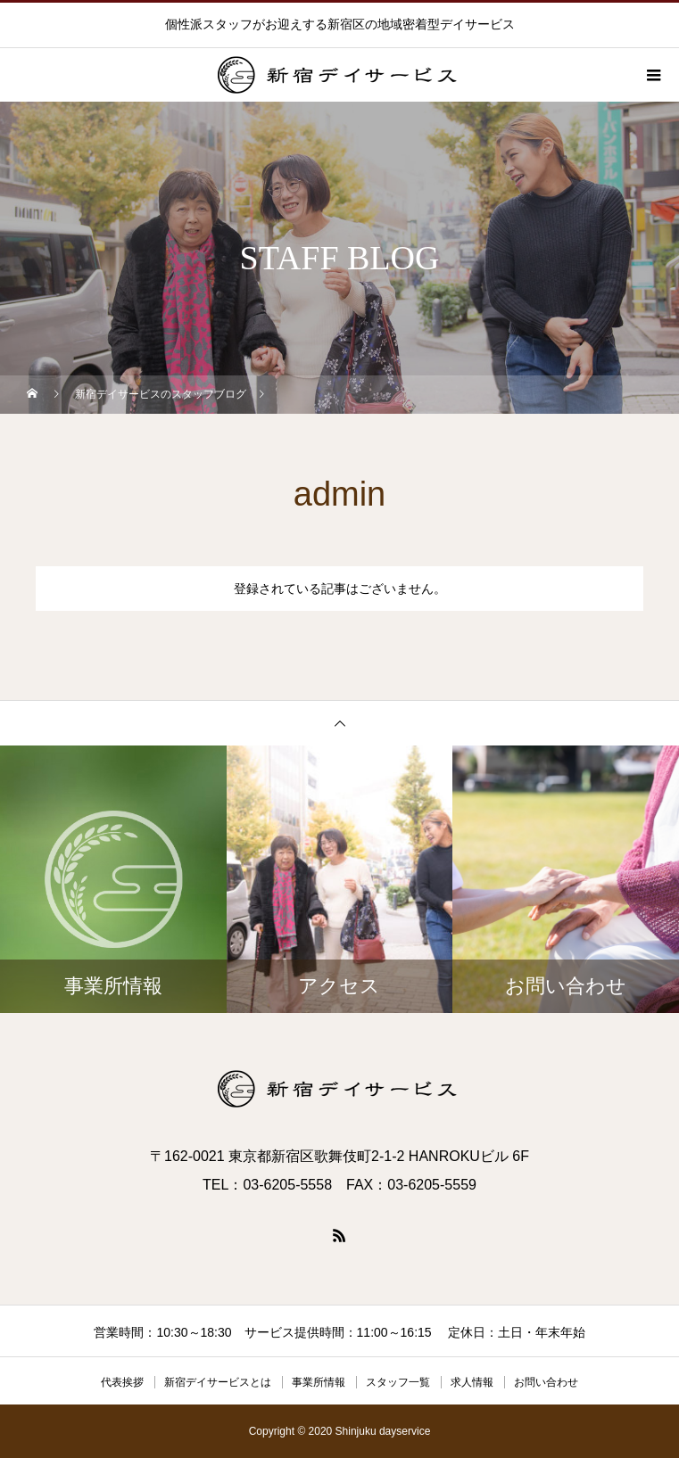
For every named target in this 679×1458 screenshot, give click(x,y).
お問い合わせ (546, 1382)
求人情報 (472, 1382)
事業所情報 (318, 1382)
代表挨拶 (122, 1382)
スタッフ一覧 (398, 1382)
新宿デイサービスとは (217, 1382)
